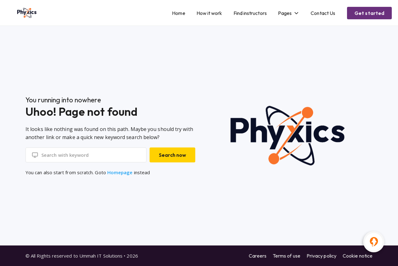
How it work (209, 13)
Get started (369, 13)
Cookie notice (358, 256)
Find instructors (250, 13)
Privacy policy (321, 256)
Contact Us (323, 13)
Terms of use (286, 256)
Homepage (120, 172)
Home (178, 13)
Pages (285, 13)
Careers (257, 256)
